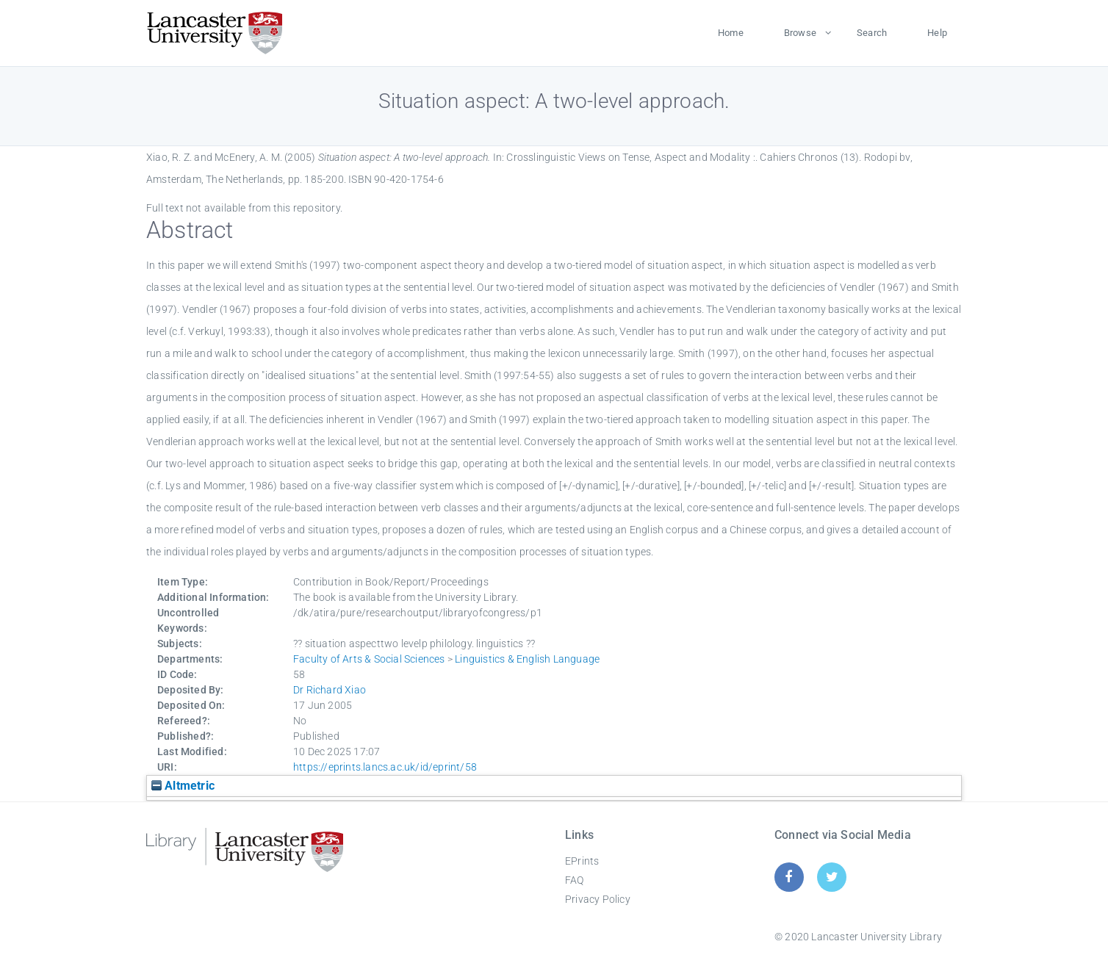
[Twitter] (832, 876)
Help (937, 32)
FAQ (574, 880)
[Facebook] (789, 876)
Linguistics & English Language (527, 659)
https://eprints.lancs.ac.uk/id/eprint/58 (385, 767)
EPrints (582, 861)
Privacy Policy (597, 899)
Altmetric (183, 786)
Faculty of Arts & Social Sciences (369, 659)
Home (731, 32)
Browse (800, 32)
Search (872, 32)
